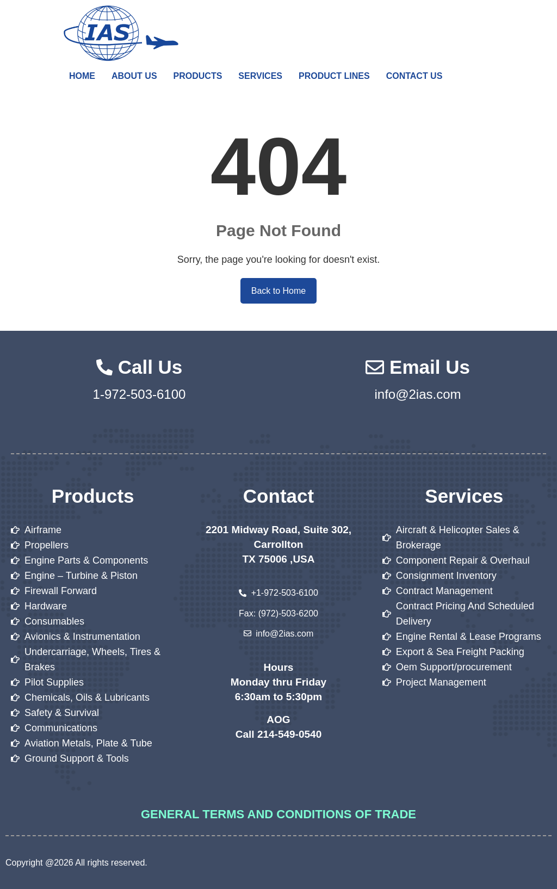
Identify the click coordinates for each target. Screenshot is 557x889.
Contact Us (414, 76)
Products (198, 76)
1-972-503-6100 (139, 394)
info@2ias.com (417, 394)
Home (82, 76)
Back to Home (278, 290)
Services (260, 76)
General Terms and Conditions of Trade (278, 814)
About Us (134, 76)
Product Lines (334, 76)
